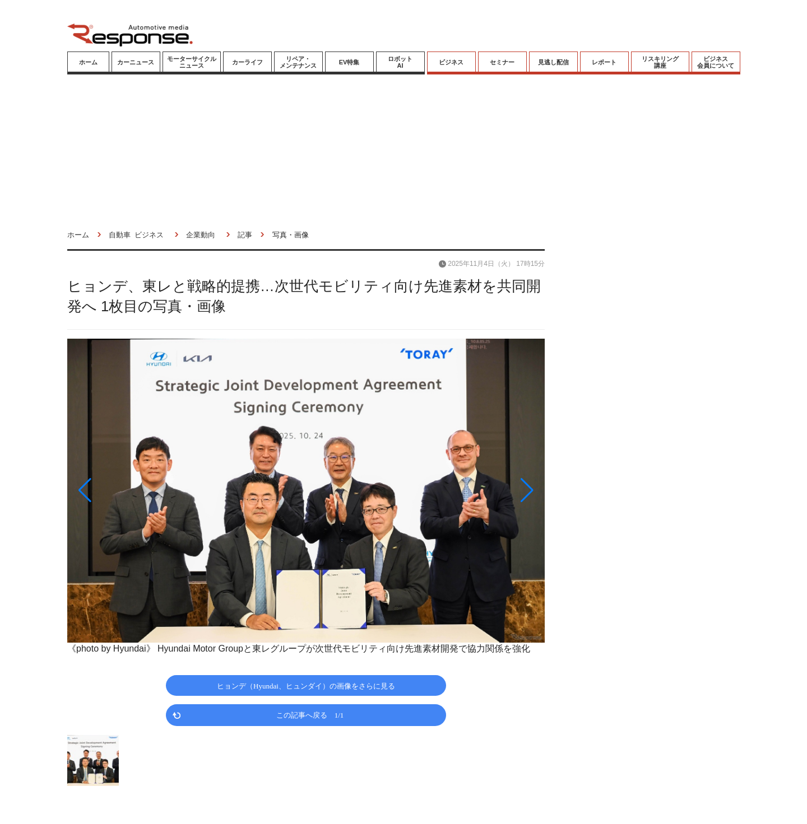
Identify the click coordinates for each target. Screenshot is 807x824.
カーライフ (247, 62)
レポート (604, 62)
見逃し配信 (553, 62)
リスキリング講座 (660, 62)
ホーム (88, 62)
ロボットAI (400, 62)
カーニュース (135, 62)
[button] (139, 490)
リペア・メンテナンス (298, 62)
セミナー (502, 62)
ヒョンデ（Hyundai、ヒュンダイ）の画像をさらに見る (306, 685)
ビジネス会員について (715, 62)
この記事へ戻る (310, 714)
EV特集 (349, 62)
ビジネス (451, 62)
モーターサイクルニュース (191, 62)
